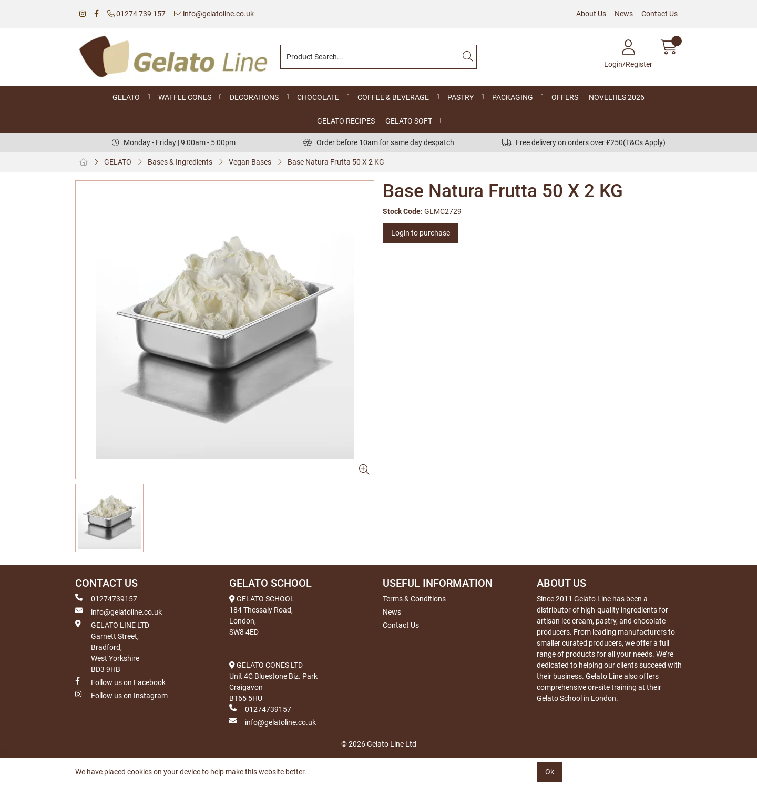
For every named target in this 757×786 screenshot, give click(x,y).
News (624, 13)
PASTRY (460, 97)
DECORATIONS (254, 97)
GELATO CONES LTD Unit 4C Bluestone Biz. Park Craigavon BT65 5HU (273, 681)
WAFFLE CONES (184, 97)
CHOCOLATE (318, 97)
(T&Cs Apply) (644, 142)
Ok (549, 772)
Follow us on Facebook (120, 682)
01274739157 (106, 598)
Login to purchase (420, 233)
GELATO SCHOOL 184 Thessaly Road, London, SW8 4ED (261, 615)
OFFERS (564, 97)
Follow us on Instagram (121, 695)
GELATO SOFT (408, 121)
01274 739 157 (136, 13)
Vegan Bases (250, 162)
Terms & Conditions (414, 599)
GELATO (126, 97)
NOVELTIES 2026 (617, 97)
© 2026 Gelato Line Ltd (378, 744)
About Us (591, 13)
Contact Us (659, 13)
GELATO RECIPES (346, 121)
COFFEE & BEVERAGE (393, 97)
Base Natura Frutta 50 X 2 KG (336, 162)
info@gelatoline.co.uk (214, 13)
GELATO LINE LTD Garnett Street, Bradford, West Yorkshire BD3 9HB (112, 646)
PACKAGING (512, 97)
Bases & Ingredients (180, 162)
